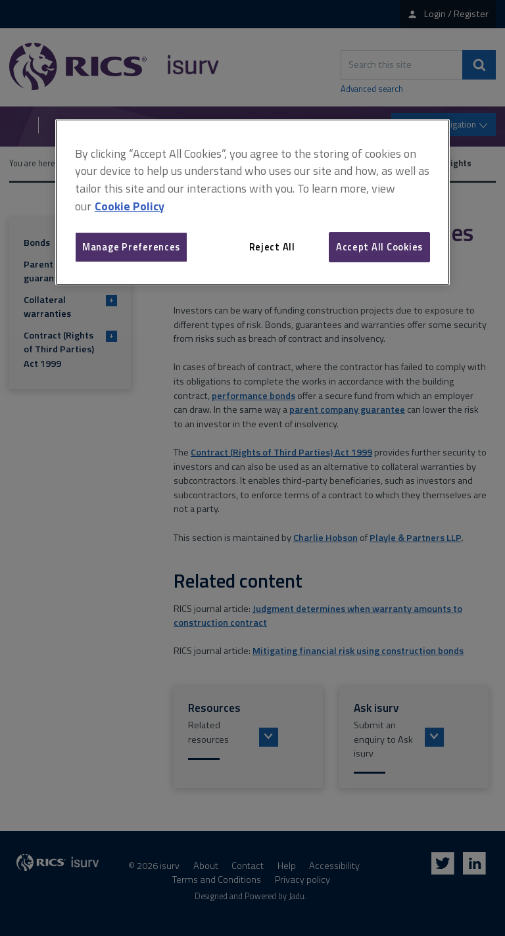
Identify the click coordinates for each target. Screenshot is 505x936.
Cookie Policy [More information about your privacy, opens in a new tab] (129, 206)
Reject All (272, 246)
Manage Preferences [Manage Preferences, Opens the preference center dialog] (131, 246)
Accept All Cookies (379, 246)
